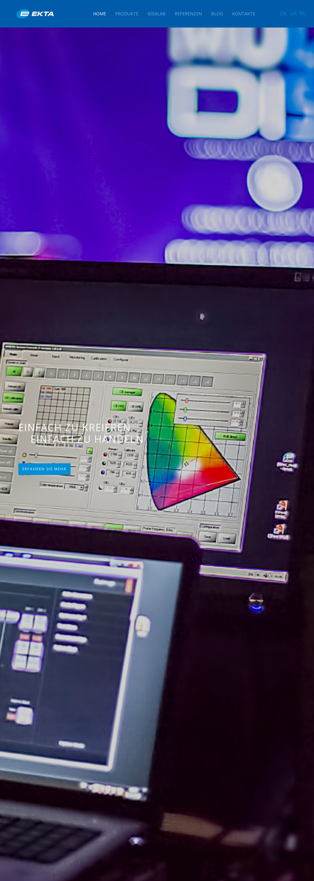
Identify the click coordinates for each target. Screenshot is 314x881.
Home (99, 14)
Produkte (126, 14)
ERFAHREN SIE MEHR (44, 469)
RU (303, 13)
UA (293, 13)
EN (283, 13)
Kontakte (243, 14)
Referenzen (188, 14)
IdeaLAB (157, 14)
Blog (217, 14)
